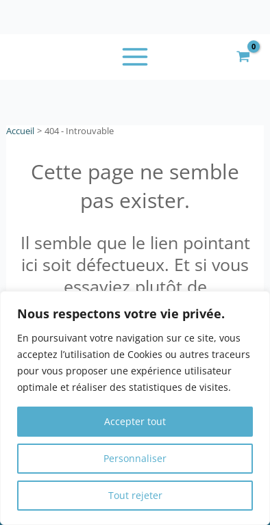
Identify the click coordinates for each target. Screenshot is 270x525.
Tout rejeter (135, 495)
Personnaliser (135, 458)
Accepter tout (135, 421)
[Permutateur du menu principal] (135, 57)
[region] (135, 408)
